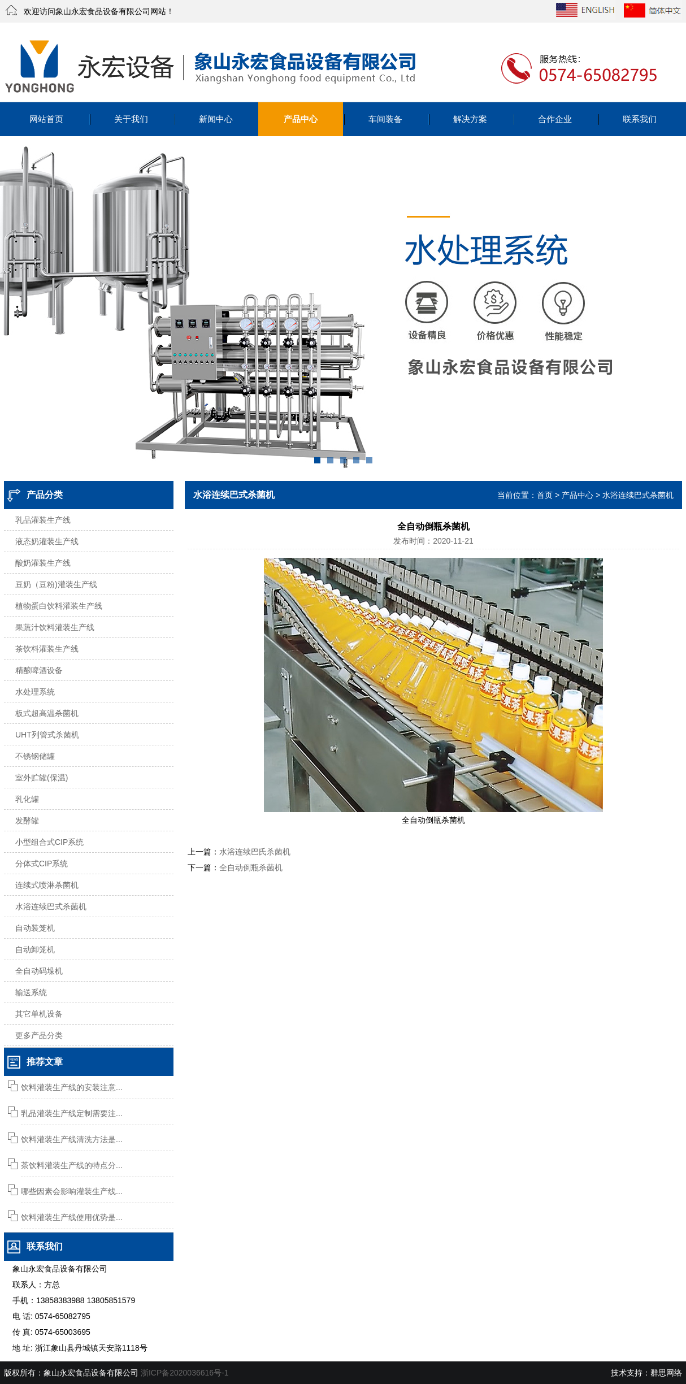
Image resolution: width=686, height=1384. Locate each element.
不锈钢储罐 (35, 756)
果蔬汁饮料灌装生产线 (54, 627)
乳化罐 (27, 799)
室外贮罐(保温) (41, 777)
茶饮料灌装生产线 (47, 648)
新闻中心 (216, 119)
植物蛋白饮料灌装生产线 (58, 605)
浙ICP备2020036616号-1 (185, 1372)
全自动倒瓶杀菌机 (251, 867)
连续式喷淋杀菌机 (47, 885)
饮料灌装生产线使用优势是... (72, 1217)
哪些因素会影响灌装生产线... (72, 1191)
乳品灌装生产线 (43, 519)
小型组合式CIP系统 (49, 842)
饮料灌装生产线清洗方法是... (72, 1139)
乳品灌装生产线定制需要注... (72, 1113)
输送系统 (31, 992)
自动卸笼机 (35, 949)
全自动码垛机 (39, 970)
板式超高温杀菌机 (47, 713)
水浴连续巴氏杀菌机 (254, 851)
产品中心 (301, 119)
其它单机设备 (39, 1013)
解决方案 (470, 119)
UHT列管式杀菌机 (47, 734)
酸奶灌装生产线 (43, 562)
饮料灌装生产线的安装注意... (72, 1087)
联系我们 (640, 119)
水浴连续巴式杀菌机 (50, 906)
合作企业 (555, 119)
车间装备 (385, 119)
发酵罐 (27, 820)
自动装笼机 (35, 927)
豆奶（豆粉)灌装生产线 (56, 584)
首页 (545, 495)
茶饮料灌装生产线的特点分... (72, 1165)
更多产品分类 (39, 1035)
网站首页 (46, 119)
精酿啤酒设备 (39, 670)
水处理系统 (35, 691)
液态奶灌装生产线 (47, 541)
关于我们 (131, 119)
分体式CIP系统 (41, 863)
